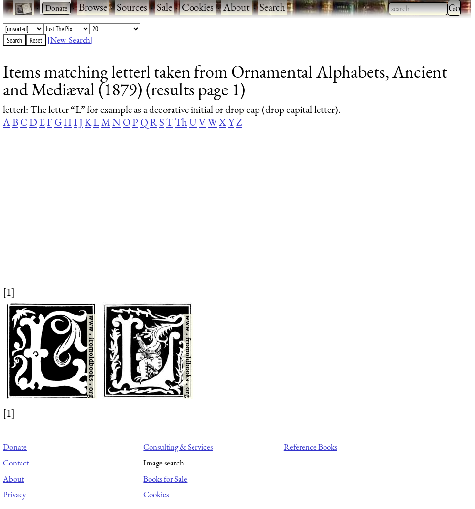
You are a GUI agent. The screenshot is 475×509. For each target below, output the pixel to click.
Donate (15, 447)
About (236, 7)
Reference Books (310, 447)
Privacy (14, 494)
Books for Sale (165, 478)
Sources (132, 7)
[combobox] (418, 8)
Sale (164, 7)
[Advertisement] (231, 216)
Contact (16, 462)
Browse (93, 7)
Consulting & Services (178, 447)
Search (272, 7)
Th (181, 122)
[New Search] (70, 39)
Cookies (198, 7)
